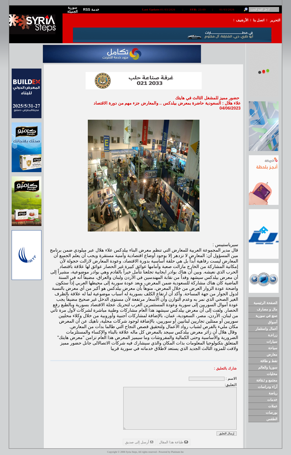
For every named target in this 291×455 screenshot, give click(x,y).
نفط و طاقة (268, 361)
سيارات (271, 341)
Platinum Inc (177, 452)
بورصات (271, 413)
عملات (272, 406)
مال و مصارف (267, 309)
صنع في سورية (266, 316)
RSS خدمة (91, 9)
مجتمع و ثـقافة (266, 380)
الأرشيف (242, 20)
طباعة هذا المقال (173, 442)
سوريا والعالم (267, 367)
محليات (272, 374)
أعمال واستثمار (266, 329)
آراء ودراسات (267, 387)
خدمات (272, 400)
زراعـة (272, 335)
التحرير (275, 20)
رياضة (273, 393)
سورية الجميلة (72, 9)
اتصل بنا (259, 20)
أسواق (272, 322)
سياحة (272, 348)
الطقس (271, 419)
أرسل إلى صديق (139, 442)
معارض (272, 354)
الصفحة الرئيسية (265, 303)
